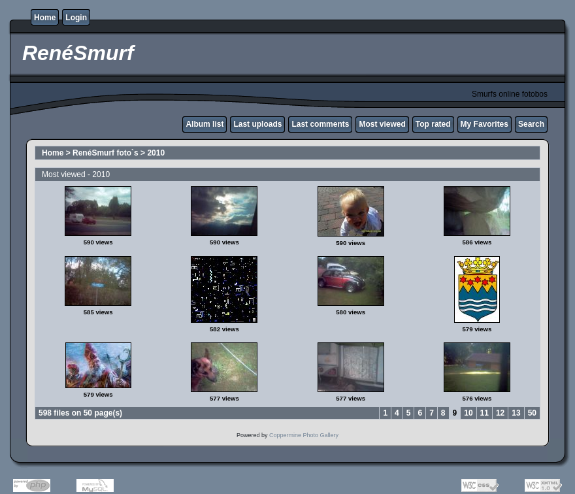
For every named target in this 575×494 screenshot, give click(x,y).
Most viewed (382, 124)
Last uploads (257, 124)
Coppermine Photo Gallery (303, 435)
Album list (204, 124)
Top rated (433, 124)
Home (45, 17)
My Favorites (484, 124)
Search (531, 124)
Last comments (320, 124)
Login (76, 17)
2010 (156, 152)
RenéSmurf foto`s (106, 152)
